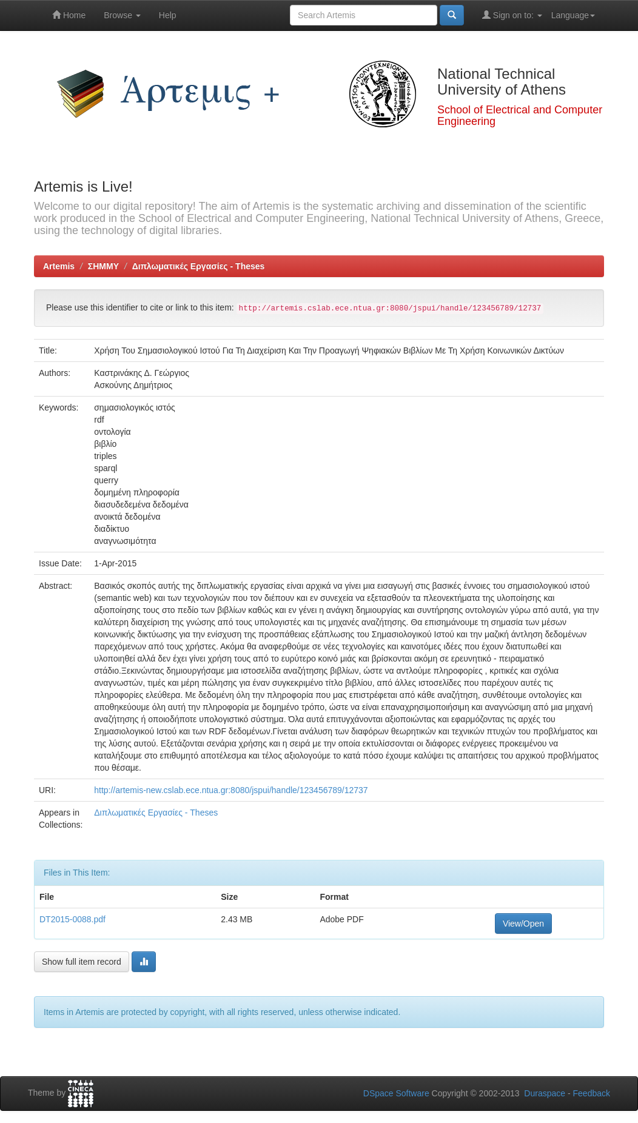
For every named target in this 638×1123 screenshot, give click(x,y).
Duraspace (544, 1093)
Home (69, 15)
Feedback (591, 1093)
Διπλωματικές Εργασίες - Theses (198, 266)
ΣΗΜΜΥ (103, 266)
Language (573, 15)
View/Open (523, 923)
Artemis (59, 266)
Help (167, 15)
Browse (122, 15)
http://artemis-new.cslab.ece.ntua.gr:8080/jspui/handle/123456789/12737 (231, 790)
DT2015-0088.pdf (72, 919)
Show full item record (81, 962)
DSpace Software (396, 1093)
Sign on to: (512, 15)
